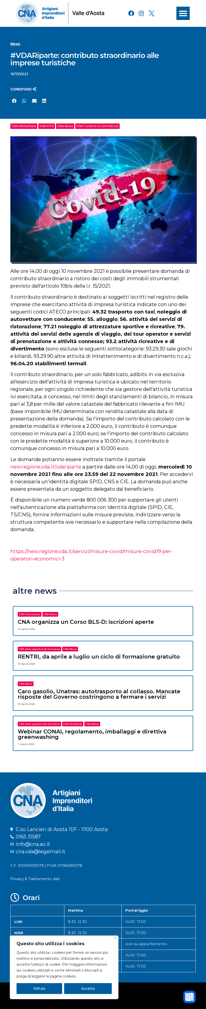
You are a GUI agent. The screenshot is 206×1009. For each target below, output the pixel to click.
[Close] (115, 938)
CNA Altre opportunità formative (39, 649)
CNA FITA (46, 126)
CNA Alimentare (24, 126)
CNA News (65, 126)
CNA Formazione (29, 614)
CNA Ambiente (72, 724)
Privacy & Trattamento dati (35, 878)
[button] (183, 13)
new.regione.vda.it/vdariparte (45, 467)
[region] (64, 967)
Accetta (88, 988)
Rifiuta (39, 988)
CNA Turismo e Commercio (97, 126)
